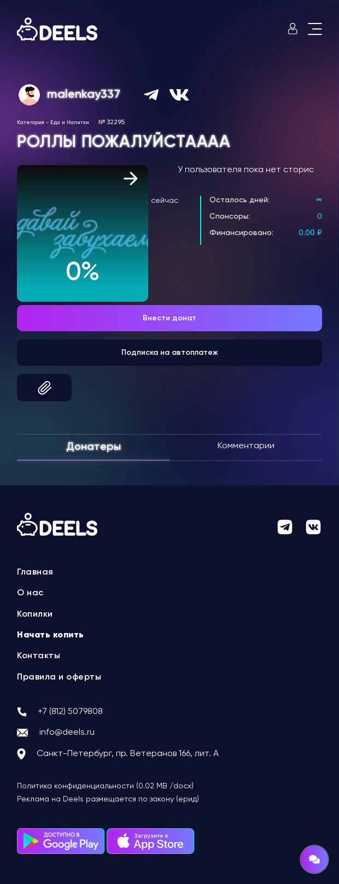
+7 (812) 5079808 (70, 711)
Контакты (38, 656)
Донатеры (93, 447)
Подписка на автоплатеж (169, 352)
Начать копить (50, 635)
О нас (30, 593)
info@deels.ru (67, 732)
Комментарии (246, 446)
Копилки (35, 614)
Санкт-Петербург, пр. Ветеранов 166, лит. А (128, 754)
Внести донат (169, 318)
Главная (35, 572)
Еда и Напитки (69, 122)
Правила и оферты (59, 677)
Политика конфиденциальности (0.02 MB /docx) (105, 786)
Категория (30, 122)
